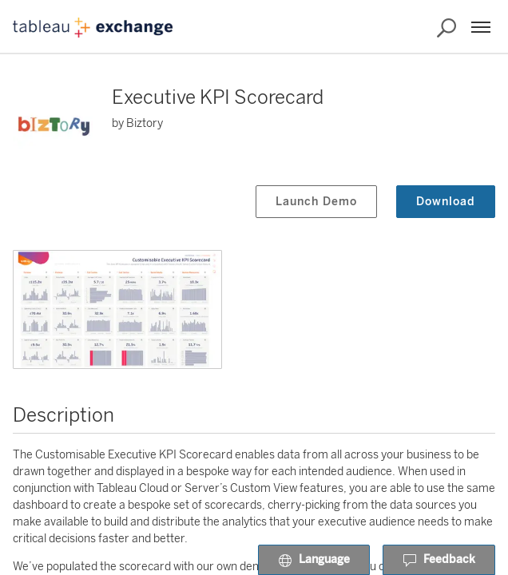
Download (445, 201)
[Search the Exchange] (446, 28)
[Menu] (480, 27)
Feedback (439, 560)
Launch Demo (316, 201)
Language (314, 560)
